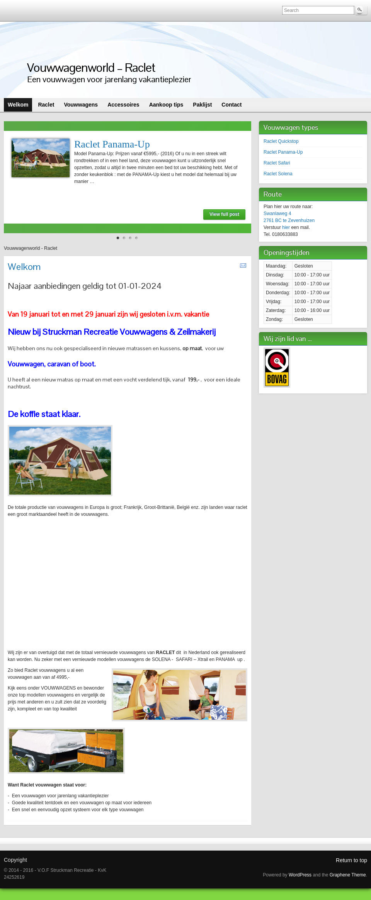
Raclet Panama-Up (112, 144)
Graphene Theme (348, 875)
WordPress (300, 875)
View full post (224, 214)
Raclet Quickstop (281, 141)
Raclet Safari (277, 163)
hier (286, 227)
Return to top (351, 860)
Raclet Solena (278, 173)
